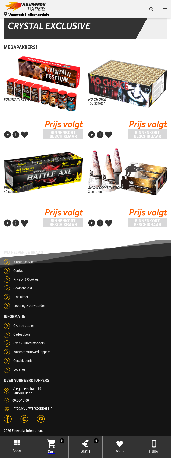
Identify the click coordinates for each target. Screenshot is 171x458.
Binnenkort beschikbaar (63, 134)
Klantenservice (23, 262)
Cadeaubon (21, 334)
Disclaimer (20, 297)
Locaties (19, 369)
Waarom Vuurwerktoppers (31, 352)
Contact (18, 271)
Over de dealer (23, 326)
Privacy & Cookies (26, 279)
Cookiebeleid (22, 288)
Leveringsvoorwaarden (29, 306)
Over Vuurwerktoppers (29, 343)
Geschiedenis (22, 361)
